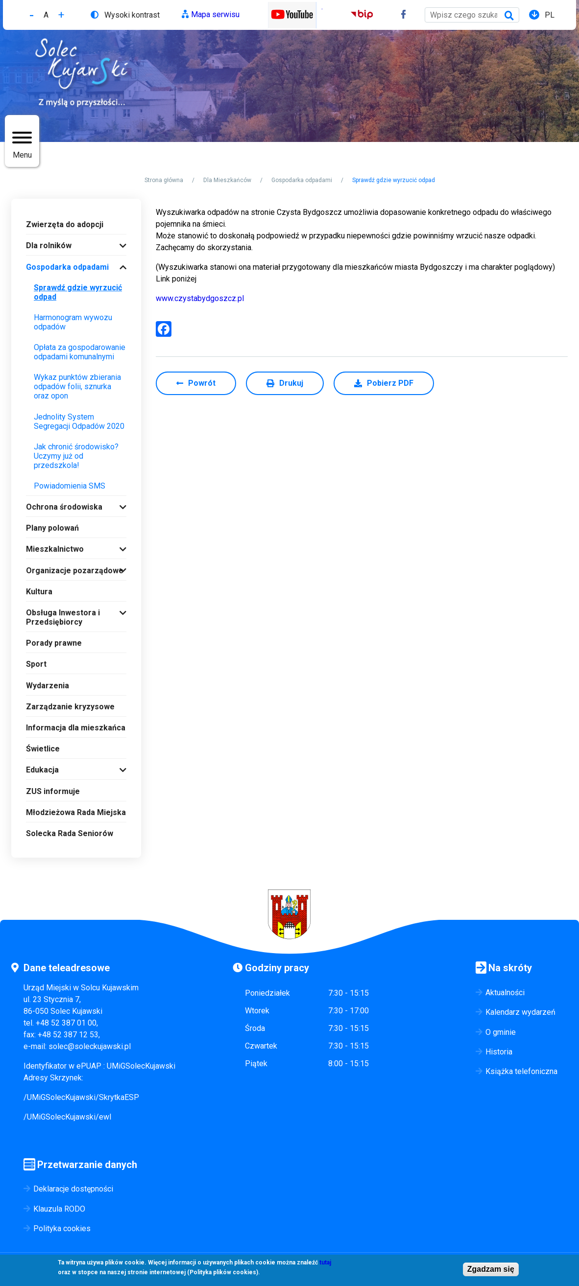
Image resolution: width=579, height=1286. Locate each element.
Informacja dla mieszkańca (75, 727)
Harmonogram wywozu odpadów (73, 322)
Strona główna (164, 180)
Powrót (202, 383)
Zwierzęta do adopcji (64, 224)
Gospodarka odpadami (301, 180)
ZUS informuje (53, 791)
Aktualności (505, 992)
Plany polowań (52, 528)
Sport (36, 664)
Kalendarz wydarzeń (520, 1012)
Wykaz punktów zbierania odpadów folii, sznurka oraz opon (77, 386)
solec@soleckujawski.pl (89, 1046)
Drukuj (291, 383)
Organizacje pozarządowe (74, 570)
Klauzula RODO (59, 1209)
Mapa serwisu (215, 14)
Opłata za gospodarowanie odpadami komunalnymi (79, 352)
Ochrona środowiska (64, 507)
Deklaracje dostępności (73, 1188)
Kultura (39, 591)
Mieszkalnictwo (55, 549)
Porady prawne (54, 643)
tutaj (325, 1262)
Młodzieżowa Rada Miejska (76, 812)
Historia (498, 1051)
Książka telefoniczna (521, 1071)
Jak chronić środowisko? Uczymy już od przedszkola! (76, 456)
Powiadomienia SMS (69, 486)
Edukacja (42, 769)
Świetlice (43, 748)
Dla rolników (49, 245)
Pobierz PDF (390, 383)
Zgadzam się (490, 1269)
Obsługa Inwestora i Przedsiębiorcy (63, 617)
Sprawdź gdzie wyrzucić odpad (78, 292)
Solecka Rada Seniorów (69, 833)
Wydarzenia (47, 685)
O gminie (500, 1032)
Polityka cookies (62, 1228)
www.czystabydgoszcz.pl (200, 298)
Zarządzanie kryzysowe (70, 706)
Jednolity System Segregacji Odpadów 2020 (79, 421)
